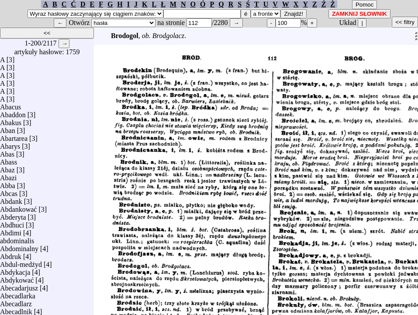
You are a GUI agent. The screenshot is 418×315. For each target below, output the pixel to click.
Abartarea (14, 136)
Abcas (8, 191)
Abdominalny (19, 246)
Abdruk (10, 254)
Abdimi (10, 230)
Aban (7, 128)
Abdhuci (12, 223)
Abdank (11, 199)
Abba (7, 183)
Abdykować (17, 278)
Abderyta (13, 215)
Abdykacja (15, 270)
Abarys (10, 144)
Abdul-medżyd (21, 262)
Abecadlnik (16, 309)
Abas (7, 152)
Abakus (10, 120)
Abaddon (13, 112)
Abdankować (18, 207)
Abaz (7, 168)
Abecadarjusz (19, 286)
